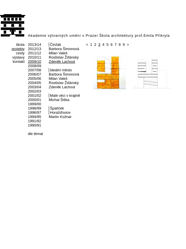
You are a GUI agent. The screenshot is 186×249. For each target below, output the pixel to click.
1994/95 (34, 117)
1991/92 (34, 121)
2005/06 (34, 78)
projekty (18, 49)
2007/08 (34, 70)
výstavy (18, 57)
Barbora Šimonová (64, 49)
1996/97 (34, 112)
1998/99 (34, 108)
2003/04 (34, 87)
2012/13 (34, 49)
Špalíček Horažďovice (60, 110)
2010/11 (34, 57)
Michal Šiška (59, 100)
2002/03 (34, 91)
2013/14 (34, 44)
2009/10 (34, 61)
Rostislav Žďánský (64, 57)
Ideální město (61, 70)
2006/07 (34, 74)
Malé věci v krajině (65, 95)
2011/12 (34, 53)
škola (20, 44)
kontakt (19, 61)
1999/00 (34, 104)
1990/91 (34, 125)
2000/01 (34, 100)
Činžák (55, 44)
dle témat (35, 134)
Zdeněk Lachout (62, 61)
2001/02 (34, 95)
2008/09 (34, 66)
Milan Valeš (58, 53)
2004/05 (34, 83)
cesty (20, 53)
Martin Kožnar (60, 117)
